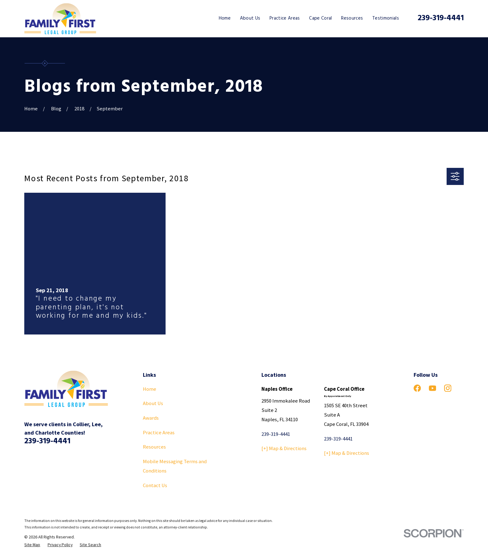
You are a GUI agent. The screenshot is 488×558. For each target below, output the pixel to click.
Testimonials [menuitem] (385, 18)
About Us (153, 403)
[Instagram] (447, 388)
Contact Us (155, 485)
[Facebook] (417, 388)
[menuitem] (32, 545)
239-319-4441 (441, 18)
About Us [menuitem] (250, 18)
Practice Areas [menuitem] (285, 18)
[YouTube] (432, 388)
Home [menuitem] (225, 18)
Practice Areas (159, 432)
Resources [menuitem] (352, 18)
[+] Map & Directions (284, 448)
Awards (151, 418)
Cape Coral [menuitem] (320, 18)
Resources (154, 447)
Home (149, 389)
